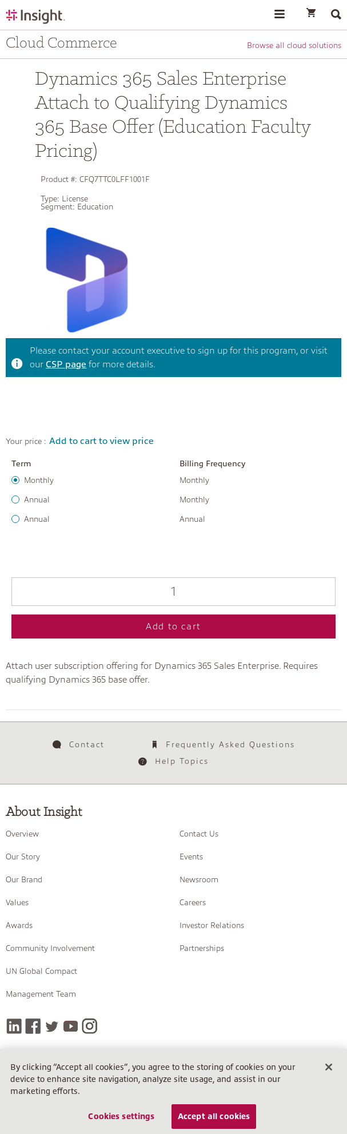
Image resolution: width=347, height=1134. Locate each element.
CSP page (66, 364)
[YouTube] (70, 1026)
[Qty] (173, 591)
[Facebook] (33, 1026)
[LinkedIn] (14, 1026)
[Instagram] (89, 1026)
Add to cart (173, 626)
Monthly (39, 480)
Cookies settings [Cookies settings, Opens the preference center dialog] (121, 1120)
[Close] (328, 1071)
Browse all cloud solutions (294, 45)
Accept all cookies (214, 1120)
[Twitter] (51, 1026)
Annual (37, 499)
